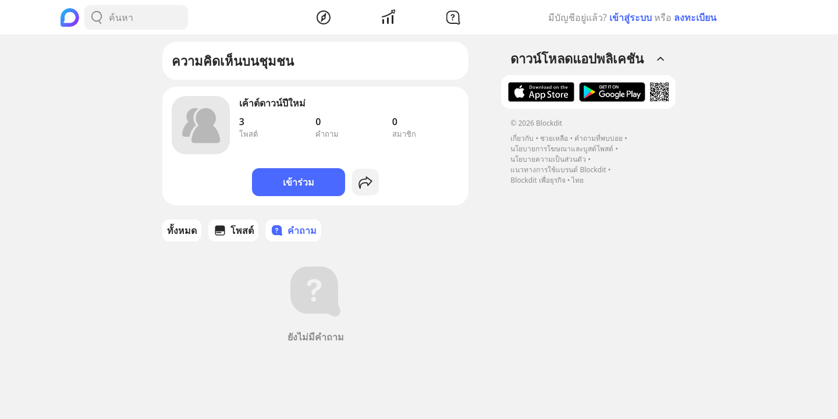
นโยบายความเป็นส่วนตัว (548, 159)
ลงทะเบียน (695, 17)
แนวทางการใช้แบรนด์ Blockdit (558, 170)
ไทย (577, 180)
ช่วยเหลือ (554, 138)
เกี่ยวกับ (522, 138)
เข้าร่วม (298, 182)
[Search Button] (96, 17)
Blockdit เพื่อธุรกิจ (537, 180)
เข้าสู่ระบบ (630, 17)
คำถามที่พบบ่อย (598, 138)
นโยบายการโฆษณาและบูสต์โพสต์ (561, 149)
